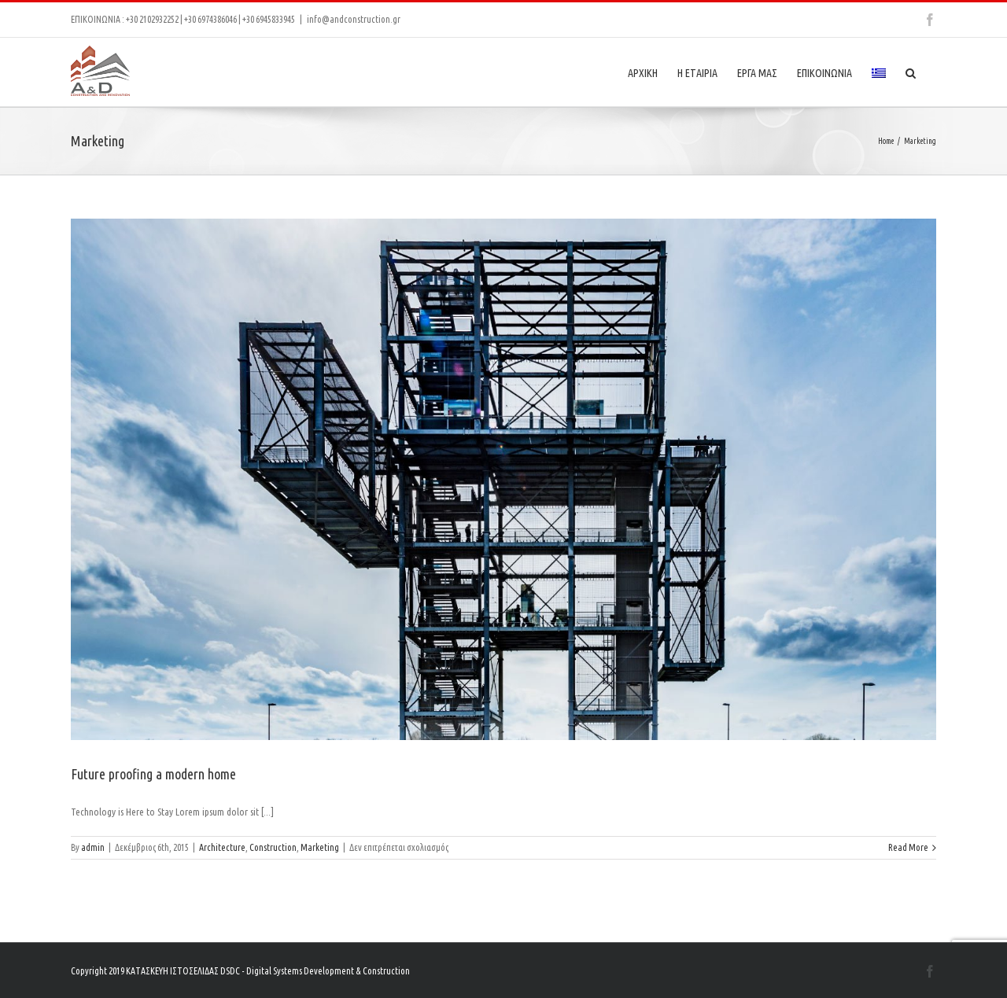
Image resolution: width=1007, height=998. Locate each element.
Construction (273, 847)
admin (93, 847)
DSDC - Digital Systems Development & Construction (315, 971)
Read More (908, 847)
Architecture (222, 847)
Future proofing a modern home (153, 774)
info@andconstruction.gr (353, 19)
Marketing (320, 847)
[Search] (911, 72)
